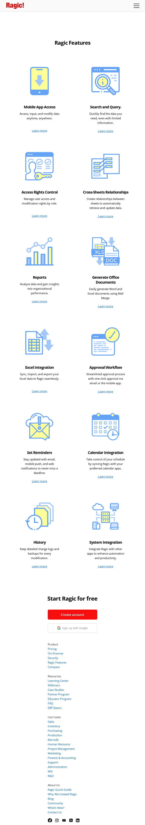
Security (88, 611)
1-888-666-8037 (37, 649)
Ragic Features (92, 615)
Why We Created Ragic (97, 747)
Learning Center (93, 633)
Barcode (88, 692)
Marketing (89, 706)
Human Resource (94, 697)
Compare (89, 620)
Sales (86, 674)
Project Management (96, 701)
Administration (92, 720)
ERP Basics (90, 661)
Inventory (89, 679)
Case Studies (91, 642)
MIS (85, 724)
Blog (86, 751)
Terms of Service (62, 817)
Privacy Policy (85, 817)
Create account (37, 614)
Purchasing (90, 683)
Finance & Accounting (97, 710)
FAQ (86, 656)
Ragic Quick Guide (95, 742)
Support (88, 715)
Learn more (39, 130)
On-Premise (91, 606)
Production (90, 688)
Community (90, 756)
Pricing (87, 602)
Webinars (89, 638)
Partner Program (94, 647)
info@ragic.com (37, 653)
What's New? (91, 760)
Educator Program (95, 652)
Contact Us (90, 765)
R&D (86, 729)
